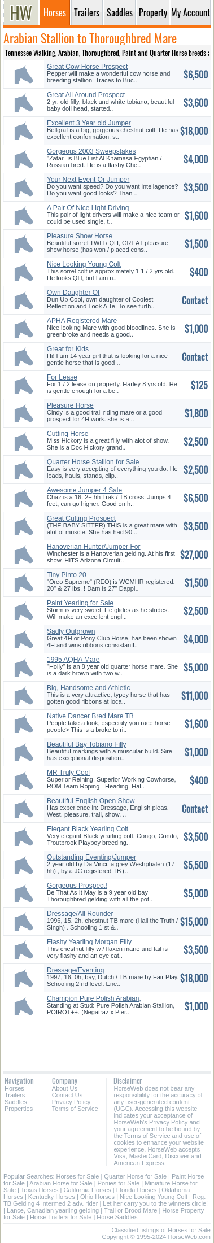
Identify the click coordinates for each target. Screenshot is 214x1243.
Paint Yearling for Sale (80, 603)
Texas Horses (40, 1190)
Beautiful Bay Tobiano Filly (86, 744)
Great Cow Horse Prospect (87, 67)
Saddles (16, 1101)
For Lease (62, 377)
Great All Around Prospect (86, 95)
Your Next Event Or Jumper (88, 180)
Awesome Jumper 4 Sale (84, 490)
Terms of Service (75, 1108)
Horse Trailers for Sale (60, 1217)
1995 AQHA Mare (73, 660)
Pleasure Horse (70, 405)
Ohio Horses (97, 1196)
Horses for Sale (77, 1176)
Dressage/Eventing (75, 970)
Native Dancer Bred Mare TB (90, 716)
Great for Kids (68, 349)
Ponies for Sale (119, 1183)
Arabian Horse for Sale (60, 1183)
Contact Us (67, 1095)
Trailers (15, 1095)
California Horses (87, 1190)
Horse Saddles (117, 1217)
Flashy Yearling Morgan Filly (89, 942)
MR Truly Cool (68, 773)
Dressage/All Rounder (80, 914)
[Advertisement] (107, 1041)
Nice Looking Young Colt (84, 264)
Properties (19, 1108)
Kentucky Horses (51, 1196)
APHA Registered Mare (82, 321)
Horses (14, 1088)
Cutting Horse (67, 434)
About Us (64, 1088)
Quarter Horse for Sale (135, 1176)
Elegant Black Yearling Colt (87, 829)
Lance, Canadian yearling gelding (53, 1210)
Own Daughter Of (73, 292)
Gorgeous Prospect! (77, 885)
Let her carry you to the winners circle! (155, 1203)
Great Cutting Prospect (81, 518)
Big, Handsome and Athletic (88, 688)
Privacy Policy (71, 1101)
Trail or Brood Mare (130, 1210)
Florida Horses (136, 1190)
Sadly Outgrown (71, 631)
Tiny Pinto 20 (66, 575)
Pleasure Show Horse (79, 236)
